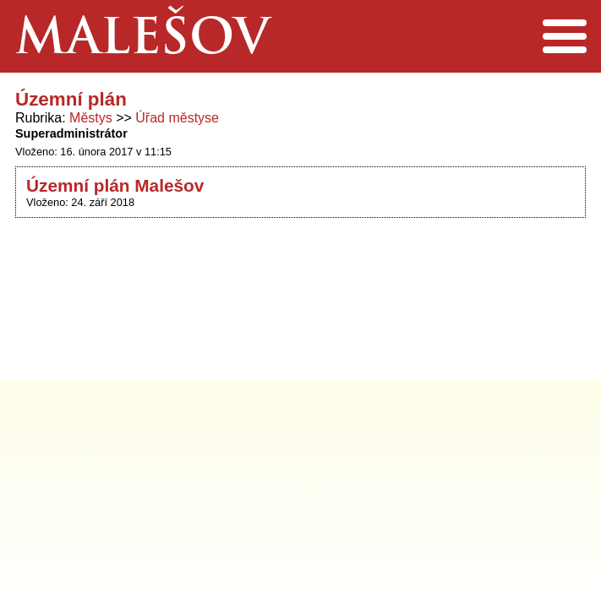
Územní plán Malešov (115, 185)
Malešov (142, 41)
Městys (90, 118)
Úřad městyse (177, 118)
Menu (564, 36)
